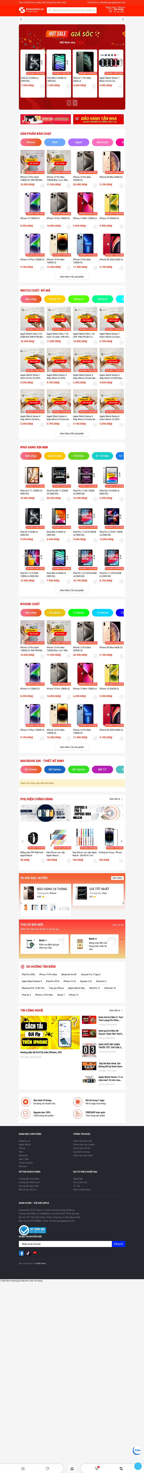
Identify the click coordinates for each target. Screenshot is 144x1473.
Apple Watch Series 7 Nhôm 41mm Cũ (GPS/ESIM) (109, 136)
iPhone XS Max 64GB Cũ (111, 233)
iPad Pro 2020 (28, 1031)
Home (72, 1468)
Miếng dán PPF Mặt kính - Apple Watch (32, 910)
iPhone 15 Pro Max (48, 1031)
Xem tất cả (117, 855)
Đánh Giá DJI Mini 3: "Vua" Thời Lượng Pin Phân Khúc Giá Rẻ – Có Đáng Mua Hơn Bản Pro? (111, 1075)
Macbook (23, 1212)
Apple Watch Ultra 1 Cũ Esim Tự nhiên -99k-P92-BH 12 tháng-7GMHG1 (58, 392)
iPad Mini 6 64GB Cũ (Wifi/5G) (56, 136)
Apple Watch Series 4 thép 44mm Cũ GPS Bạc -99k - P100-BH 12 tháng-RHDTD (111, 433)
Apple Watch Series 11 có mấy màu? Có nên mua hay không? (111, 1135)
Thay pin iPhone (56, 1045)
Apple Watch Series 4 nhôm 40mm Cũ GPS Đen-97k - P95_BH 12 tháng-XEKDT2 (110, 475)
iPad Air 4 (26, 1051)
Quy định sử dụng (81, 1208)
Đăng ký (118, 1300)
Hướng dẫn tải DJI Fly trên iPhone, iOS (41, 1109)
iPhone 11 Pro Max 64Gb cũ (82, 136)
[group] (72, 48)
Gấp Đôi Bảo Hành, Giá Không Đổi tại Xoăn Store (111, 1121)
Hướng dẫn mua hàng (29, 1235)
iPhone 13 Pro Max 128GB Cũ (82, 317)
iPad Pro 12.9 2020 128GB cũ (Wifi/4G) (29, 631)
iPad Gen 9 (101, 1038)
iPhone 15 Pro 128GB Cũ (58, 275)
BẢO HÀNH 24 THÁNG (52, 945)
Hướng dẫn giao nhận (29, 1242)
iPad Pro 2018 (52, 1038)
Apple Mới (78, 1235)
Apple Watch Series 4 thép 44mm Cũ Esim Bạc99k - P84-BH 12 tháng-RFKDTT (30, 475)
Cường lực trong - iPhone (110, 909)
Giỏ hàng (97, 1468)
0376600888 (35, 1277)
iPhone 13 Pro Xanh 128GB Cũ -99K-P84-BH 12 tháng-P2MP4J (31, 235)
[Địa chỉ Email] (72, 1301)
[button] (123, 47)
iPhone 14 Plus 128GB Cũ (32, 316)
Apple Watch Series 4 (32, 1038)
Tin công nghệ (31, 1067)
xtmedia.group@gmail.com (112, 2)
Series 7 (61, 1051)
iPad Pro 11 (94, 1045)
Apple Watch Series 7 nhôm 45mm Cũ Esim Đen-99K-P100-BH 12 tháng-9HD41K (110, 392)
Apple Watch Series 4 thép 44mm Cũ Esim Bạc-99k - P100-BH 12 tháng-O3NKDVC (85, 433)
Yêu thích (47, 1468)
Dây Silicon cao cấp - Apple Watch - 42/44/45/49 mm (56, 911)
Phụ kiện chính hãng (36, 856)
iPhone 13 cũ (70, 1038)
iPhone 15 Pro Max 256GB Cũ (82, 235)
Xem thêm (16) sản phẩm (72, 333)
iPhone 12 (73, 1051)
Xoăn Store (41, 1320)
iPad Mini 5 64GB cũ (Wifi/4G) (56, 590)
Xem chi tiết (118, 981)
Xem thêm (117, 934)
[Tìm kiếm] (50, 10)
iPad (21, 1208)
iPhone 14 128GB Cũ (30, 275)
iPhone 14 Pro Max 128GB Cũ (55, 317)
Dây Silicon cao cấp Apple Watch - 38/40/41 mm (85, 910)
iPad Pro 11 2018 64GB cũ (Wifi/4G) (110, 631)
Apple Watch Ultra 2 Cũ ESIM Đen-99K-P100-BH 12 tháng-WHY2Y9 (31, 392)
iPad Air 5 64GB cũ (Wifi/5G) (29, 590)
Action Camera (26, 1219)
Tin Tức (76, 1242)
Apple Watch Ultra (76, 1045)
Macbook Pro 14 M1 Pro (33, 1045)
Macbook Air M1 (69, 1031)
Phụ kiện (23, 1223)
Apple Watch (25, 1201)
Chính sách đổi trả (81, 1205)
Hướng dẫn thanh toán (29, 1239)
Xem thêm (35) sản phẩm (72, 490)
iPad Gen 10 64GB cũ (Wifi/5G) (109, 549)
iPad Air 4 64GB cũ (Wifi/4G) (30, 136)
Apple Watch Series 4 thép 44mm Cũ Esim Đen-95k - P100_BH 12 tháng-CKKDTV (59, 475)
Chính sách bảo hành (83, 1212)
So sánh (121, 1468)
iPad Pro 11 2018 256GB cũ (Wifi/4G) (84, 590)
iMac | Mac (24, 1216)
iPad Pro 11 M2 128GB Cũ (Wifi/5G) (83, 549)
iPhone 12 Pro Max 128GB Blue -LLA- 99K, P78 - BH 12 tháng (57, 235)
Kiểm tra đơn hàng (81, 1246)
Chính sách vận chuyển (84, 1201)
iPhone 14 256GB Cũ (109, 275)
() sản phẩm (119, 12)
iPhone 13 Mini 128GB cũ (85, 275)
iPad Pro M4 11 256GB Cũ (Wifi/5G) (57, 549)
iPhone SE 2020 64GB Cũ (111, 316)
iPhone (22, 1205)
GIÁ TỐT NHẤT (99, 945)
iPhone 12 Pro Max (44, 1051)
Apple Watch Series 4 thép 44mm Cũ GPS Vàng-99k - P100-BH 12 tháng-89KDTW (58, 433)
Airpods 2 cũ (86, 1038)
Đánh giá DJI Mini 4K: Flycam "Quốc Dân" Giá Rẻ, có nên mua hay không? (111, 1089)
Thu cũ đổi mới (80, 1239)
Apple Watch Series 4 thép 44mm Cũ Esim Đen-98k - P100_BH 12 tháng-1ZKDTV (85, 475)
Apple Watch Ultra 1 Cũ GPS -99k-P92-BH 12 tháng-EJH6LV (84, 392)
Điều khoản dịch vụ (28, 1246)
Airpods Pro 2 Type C (91, 1031)
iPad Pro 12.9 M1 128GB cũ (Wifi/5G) (111, 590)
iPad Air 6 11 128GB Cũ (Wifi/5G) (31, 549)
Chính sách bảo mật (82, 1197)
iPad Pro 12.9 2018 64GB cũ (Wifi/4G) (85, 631)
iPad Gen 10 (110, 1045)
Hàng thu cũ (24, 1197)
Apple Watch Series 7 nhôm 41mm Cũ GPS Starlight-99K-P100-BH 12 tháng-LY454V (32, 433)
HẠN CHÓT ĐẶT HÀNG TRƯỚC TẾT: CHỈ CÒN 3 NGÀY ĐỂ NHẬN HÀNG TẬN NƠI (110, 1103)
